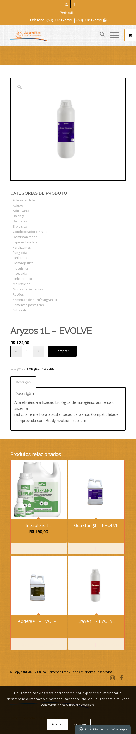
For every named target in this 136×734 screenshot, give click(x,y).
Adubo (18, 205)
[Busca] (100, 35)
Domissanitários (25, 237)
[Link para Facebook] (74, 4)
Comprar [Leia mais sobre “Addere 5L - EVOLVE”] (25, 645)
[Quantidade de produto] (27, 351)
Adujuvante (21, 211)
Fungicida (20, 252)
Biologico (20, 226)
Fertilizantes (22, 247)
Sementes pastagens (28, 305)
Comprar (62, 351)
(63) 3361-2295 (91, 20)
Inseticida (20, 273)
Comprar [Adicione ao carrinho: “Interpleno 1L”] (25, 549)
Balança (19, 216)
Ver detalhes (50, 549)
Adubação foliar (25, 200)
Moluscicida (21, 284)
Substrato (20, 310)
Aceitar (57, 724)
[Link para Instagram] (66, 4)
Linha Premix (22, 279)
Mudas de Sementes (28, 289)
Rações (18, 294)
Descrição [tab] (23, 382)
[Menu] (112, 35)
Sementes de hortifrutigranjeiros (37, 300)
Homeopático (23, 263)
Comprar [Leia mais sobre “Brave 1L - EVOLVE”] (83, 645)
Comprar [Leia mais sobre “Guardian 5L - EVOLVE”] (83, 549)
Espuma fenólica (25, 242)
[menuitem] (66, 12)
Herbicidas (21, 258)
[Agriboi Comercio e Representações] (56, 35)
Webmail (66, 12)
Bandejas (20, 221)
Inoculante (20, 268)
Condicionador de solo (30, 231)
